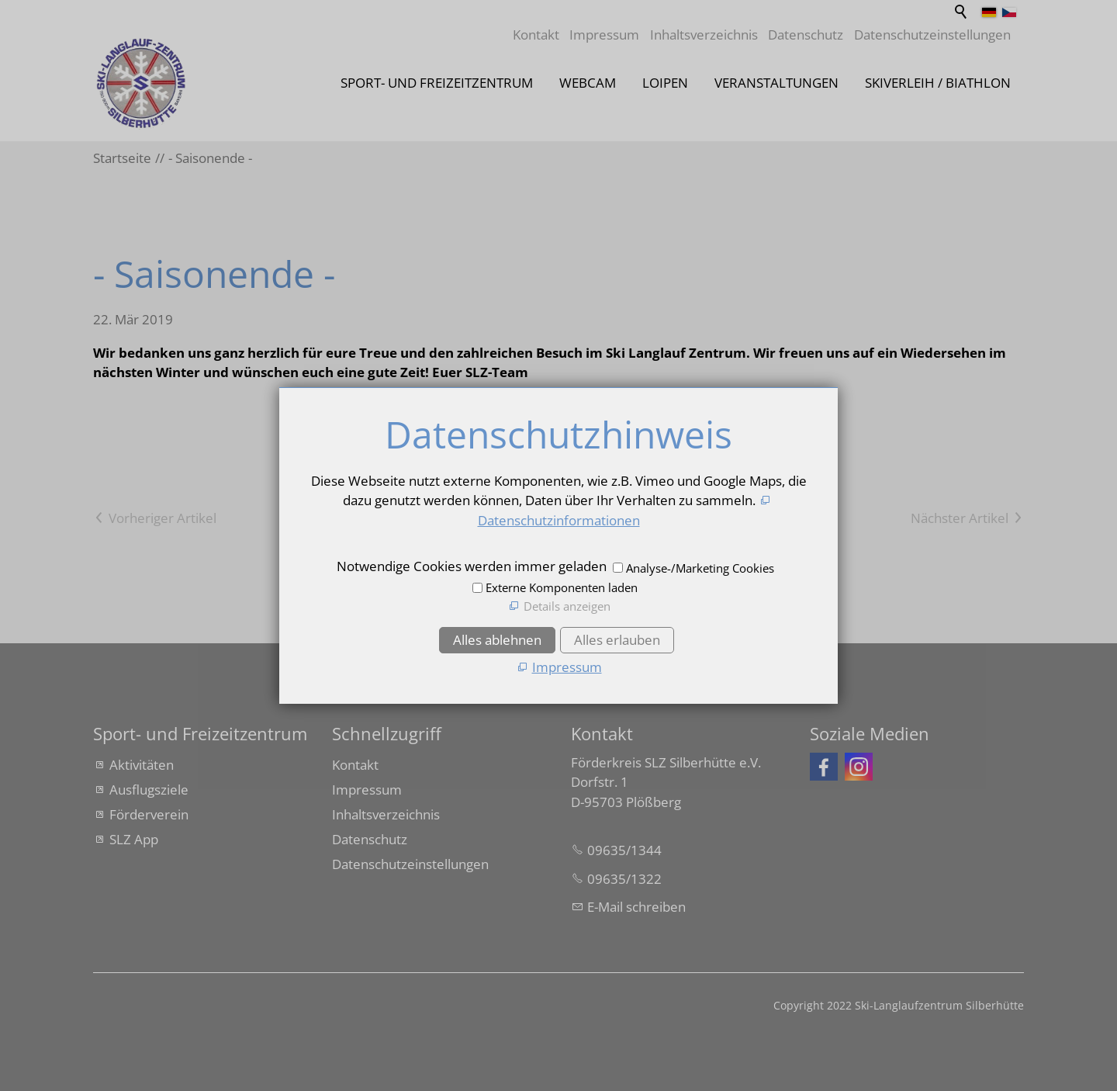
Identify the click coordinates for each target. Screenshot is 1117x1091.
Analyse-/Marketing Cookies (700, 568)
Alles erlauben (617, 640)
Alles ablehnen (497, 640)
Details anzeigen (567, 606)
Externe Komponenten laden (562, 587)
